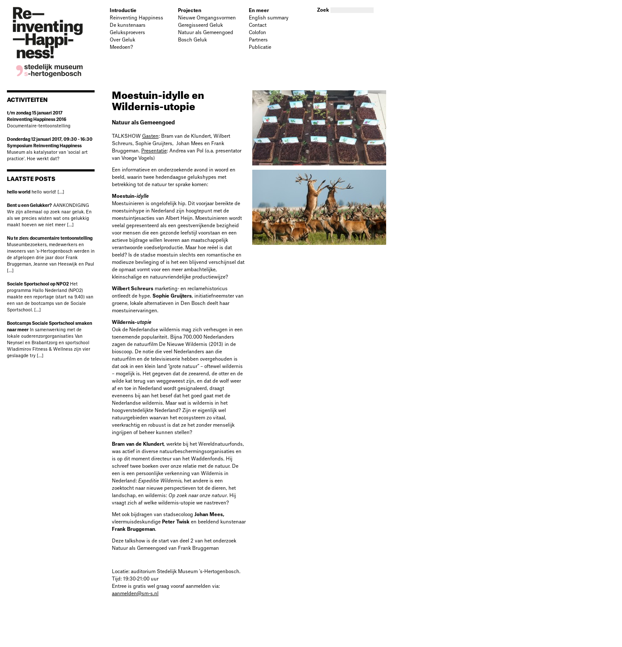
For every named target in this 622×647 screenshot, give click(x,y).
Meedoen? (121, 47)
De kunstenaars (128, 25)
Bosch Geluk (192, 40)
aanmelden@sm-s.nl (135, 593)
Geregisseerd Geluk (200, 25)
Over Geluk (122, 40)
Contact (258, 25)
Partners (258, 40)
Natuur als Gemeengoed (205, 32)
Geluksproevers (127, 32)
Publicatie (260, 47)
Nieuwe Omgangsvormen (207, 18)
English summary (269, 18)
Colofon (257, 32)
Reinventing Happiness (136, 18)
